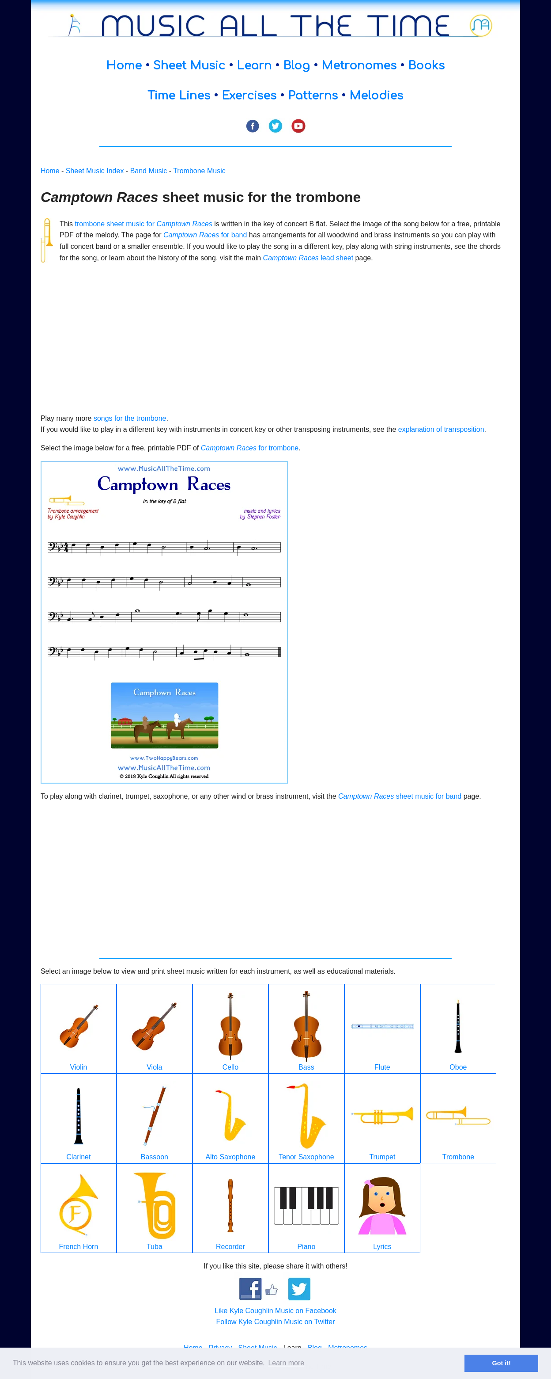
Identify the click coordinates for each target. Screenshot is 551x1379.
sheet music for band (399, 796)
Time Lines (178, 95)
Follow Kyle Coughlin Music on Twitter (275, 1322)
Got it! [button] (501, 1363)
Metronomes (358, 65)
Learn (254, 65)
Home (124, 65)
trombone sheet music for (143, 224)
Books (426, 65)
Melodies (376, 95)
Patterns (313, 95)
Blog (296, 65)
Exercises (249, 95)
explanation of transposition (441, 429)
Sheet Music (189, 65)
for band (205, 235)
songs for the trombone (130, 418)
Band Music (148, 171)
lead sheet (308, 258)
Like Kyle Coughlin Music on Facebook (275, 1310)
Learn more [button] (286, 1363)
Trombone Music (199, 171)
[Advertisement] (271, 332)
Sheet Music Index (95, 171)
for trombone (249, 448)
